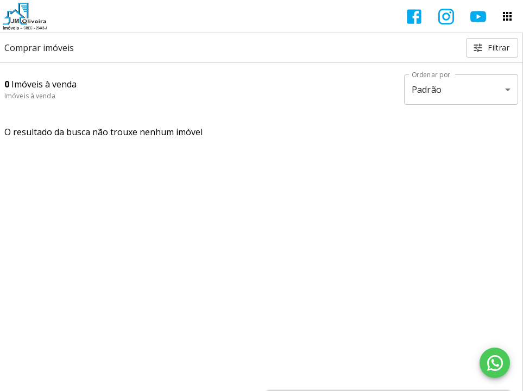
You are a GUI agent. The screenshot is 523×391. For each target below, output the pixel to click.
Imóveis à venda (29, 95)
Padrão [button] (427, 90)
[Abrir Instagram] (446, 16)
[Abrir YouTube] (478, 16)
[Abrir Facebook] (414, 16)
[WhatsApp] (495, 363)
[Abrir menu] (507, 16)
